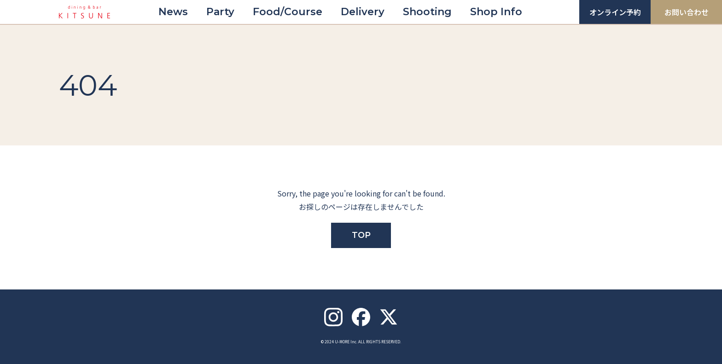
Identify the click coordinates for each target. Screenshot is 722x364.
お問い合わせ (686, 11)
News (173, 12)
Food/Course (287, 12)
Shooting (427, 12)
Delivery (362, 12)
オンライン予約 (615, 11)
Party (220, 12)
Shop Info (496, 12)
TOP (361, 235)
